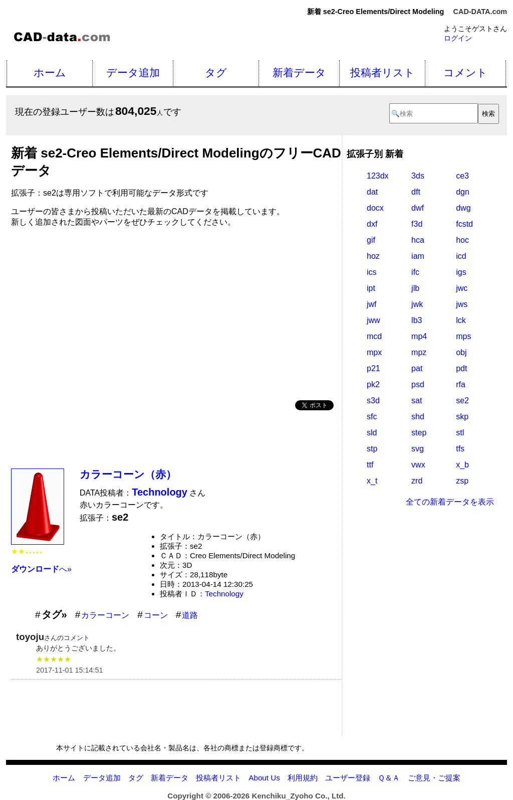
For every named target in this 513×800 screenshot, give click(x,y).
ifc (415, 272)
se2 (462, 400)
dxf (372, 224)
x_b (462, 464)
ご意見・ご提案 (434, 777)
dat (372, 192)
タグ (216, 72)
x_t (372, 480)
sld (372, 432)
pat (416, 368)
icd (461, 256)
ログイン (458, 38)
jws (461, 304)
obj (461, 352)
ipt (371, 288)
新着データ (299, 72)
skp (462, 416)
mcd (374, 336)
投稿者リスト (382, 72)
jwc (461, 288)
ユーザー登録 (347, 777)
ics (372, 272)
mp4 (419, 336)
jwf (372, 304)
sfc (372, 416)
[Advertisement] (176, 310)
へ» (41, 569)
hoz (373, 256)
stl (460, 432)
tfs (460, 448)
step (418, 432)
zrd (416, 480)
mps (463, 336)
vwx (418, 464)
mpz (418, 352)
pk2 (373, 384)
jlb (415, 288)
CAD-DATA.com (480, 12)
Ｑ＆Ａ (389, 777)
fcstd (464, 224)
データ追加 (133, 72)
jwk (417, 304)
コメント (465, 72)
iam (417, 256)
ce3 (462, 176)
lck (461, 320)
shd (417, 416)
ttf (370, 464)
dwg (463, 208)
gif (371, 240)
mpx (374, 352)
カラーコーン (105, 615)
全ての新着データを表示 (450, 502)
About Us (264, 777)
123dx (378, 176)
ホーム (50, 72)
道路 (190, 615)
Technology (224, 593)
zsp (462, 480)
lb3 (416, 320)
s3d (373, 400)
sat (416, 400)
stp (372, 448)
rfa (460, 384)
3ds (417, 176)
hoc (462, 240)
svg (417, 448)
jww (373, 320)
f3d (416, 224)
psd (417, 384)
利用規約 (303, 777)
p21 (373, 368)
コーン (156, 615)
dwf (417, 208)
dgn (462, 192)
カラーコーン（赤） (128, 474)
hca (417, 240)
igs (461, 272)
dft (415, 192)
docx (375, 208)
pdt (461, 368)
